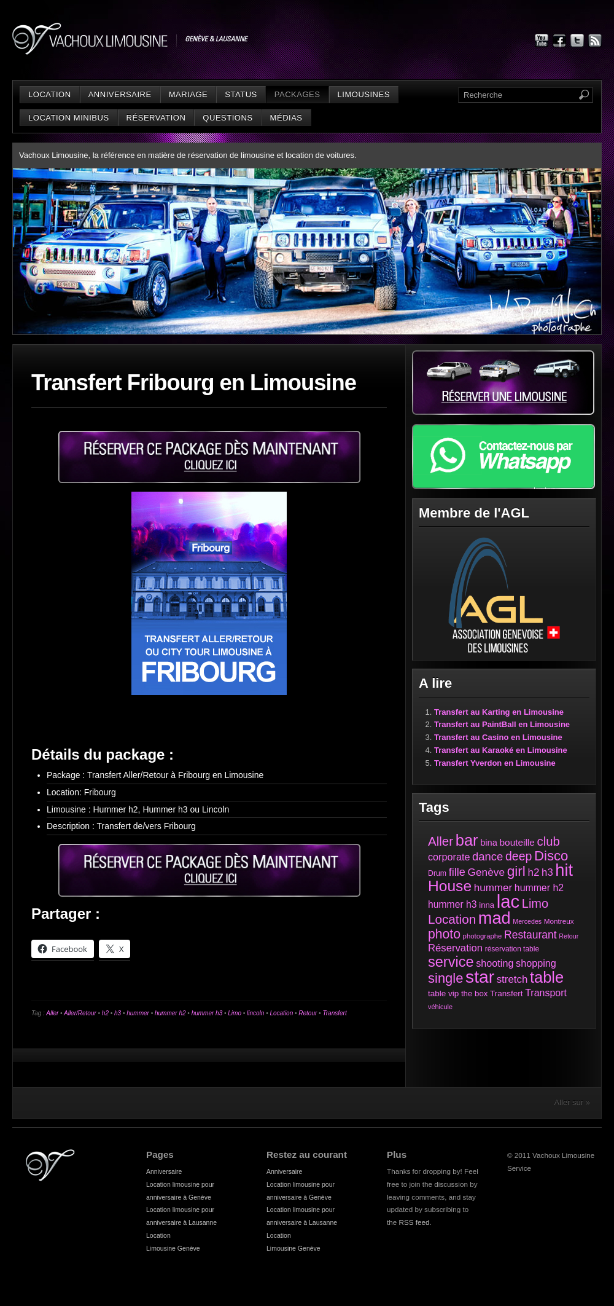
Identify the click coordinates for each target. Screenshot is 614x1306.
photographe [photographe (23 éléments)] (482, 936)
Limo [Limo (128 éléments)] (535, 903)
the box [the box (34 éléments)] (474, 993)
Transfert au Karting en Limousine (499, 712)
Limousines (364, 94)
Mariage (188, 94)
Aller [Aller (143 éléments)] (440, 841)
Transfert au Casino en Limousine (498, 737)
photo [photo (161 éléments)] (444, 934)
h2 (105, 1013)
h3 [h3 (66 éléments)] (547, 872)
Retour (307, 1013)
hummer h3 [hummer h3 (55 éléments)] (452, 904)
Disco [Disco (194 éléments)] (551, 855)
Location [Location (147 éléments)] (452, 919)
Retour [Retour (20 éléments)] (568, 936)
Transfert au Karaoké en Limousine (500, 750)
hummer (137, 1013)
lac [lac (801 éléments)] (508, 901)
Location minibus (68, 117)
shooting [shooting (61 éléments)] (494, 963)
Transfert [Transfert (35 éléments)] (506, 993)
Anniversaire (120, 94)
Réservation (156, 117)
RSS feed (414, 1222)
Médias (286, 117)
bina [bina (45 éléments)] (488, 843)
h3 (117, 1013)
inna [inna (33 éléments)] (486, 905)
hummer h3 (207, 1013)
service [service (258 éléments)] (451, 962)
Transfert (334, 1013)
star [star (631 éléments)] (479, 976)
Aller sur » (572, 1102)
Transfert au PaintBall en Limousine (502, 724)
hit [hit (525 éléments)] (564, 869)
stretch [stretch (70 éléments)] (512, 979)
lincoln (255, 1013)
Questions (227, 117)
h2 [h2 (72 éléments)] (534, 872)
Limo (234, 1013)
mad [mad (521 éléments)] (494, 917)
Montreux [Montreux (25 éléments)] (559, 921)
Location (49, 94)
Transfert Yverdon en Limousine (495, 763)
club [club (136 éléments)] (548, 841)
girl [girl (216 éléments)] (516, 871)
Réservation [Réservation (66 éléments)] (455, 948)
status (241, 94)
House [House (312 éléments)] (450, 886)
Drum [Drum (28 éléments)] (437, 873)
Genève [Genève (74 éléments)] (486, 872)
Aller (52, 1013)
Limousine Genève (173, 1248)
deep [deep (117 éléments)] (518, 856)
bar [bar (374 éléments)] (467, 840)
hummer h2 (170, 1013)
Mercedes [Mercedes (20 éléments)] (527, 921)
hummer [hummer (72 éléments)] (493, 888)
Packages (297, 94)
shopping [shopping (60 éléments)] (536, 963)
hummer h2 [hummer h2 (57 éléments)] (539, 888)
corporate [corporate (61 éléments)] (449, 856)
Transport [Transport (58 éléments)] (546, 993)
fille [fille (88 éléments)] (457, 872)
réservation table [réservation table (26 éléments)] (512, 949)
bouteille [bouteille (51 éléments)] (517, 842)
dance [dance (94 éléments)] (487, 856)
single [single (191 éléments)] (445, 978)
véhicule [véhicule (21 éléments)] (440, 1006)
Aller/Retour (80, 1013)
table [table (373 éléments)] (547, 977)
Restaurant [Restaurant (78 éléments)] (530, 935)
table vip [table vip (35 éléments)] (443, 993)
